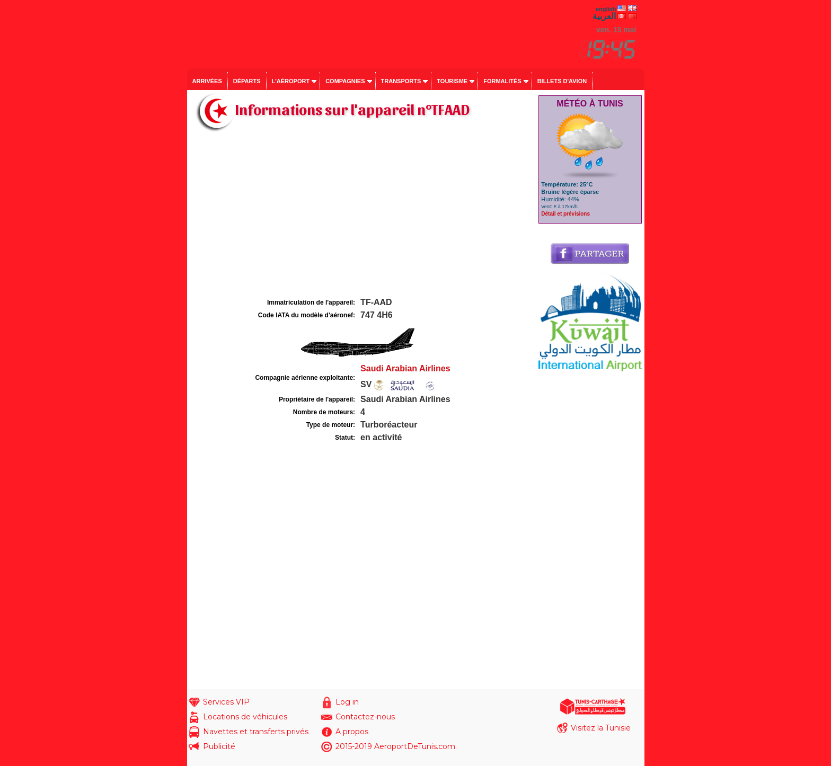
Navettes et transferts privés (255, 731)
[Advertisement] (361, 216)
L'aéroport (291, 81)
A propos (351, 731)
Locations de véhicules (245, 717)
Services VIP (226, 702)
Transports (401, 81)
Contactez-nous (365, 717)
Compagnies (345, 81)
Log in (347, 702)
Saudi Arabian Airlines (405, 368)
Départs (247, 81)
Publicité (219, 746)
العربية (604, 16)
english (606, 9)
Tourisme (452, 81)
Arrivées (207, 81)
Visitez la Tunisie (601, 728)
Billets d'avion (562, 81)
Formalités (502, 81)
